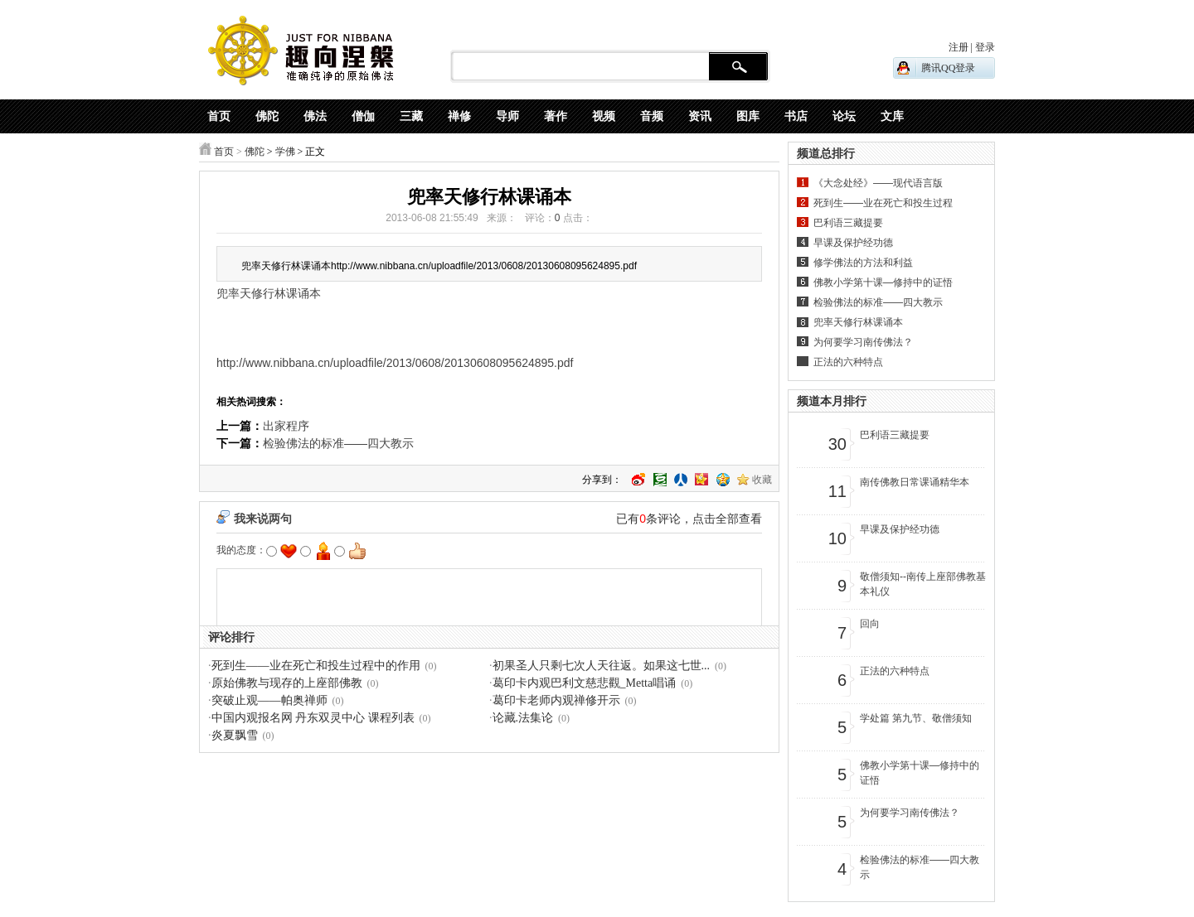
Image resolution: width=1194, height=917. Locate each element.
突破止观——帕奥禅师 (269, 700)
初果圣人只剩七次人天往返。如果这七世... (602, 665)
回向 (870, 624)
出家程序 (286, 425)
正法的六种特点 (848, 362)
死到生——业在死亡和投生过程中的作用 (315, 665)
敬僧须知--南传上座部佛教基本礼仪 (923, 584)
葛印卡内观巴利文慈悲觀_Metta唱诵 (585, 683)
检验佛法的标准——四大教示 (338, 443)
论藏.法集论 (523, 718)
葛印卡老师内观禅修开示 (556, 700)
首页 (224, 151)
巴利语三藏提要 (848, 223)
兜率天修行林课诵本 (858, 322)
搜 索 (738, 67)
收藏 (762, 479)
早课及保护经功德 (853, 243)
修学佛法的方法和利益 (863, 262)
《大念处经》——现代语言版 (878, 183)
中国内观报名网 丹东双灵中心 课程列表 (313, 718)
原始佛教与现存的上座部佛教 (286, 683)
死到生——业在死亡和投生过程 (883, 203)
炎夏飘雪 (234, 735)
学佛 (285, 151)
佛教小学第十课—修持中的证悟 (883, 282)
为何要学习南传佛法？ (863, 342)
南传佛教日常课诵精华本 (914, 482)
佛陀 (255, 151)
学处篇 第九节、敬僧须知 (916, 718)
